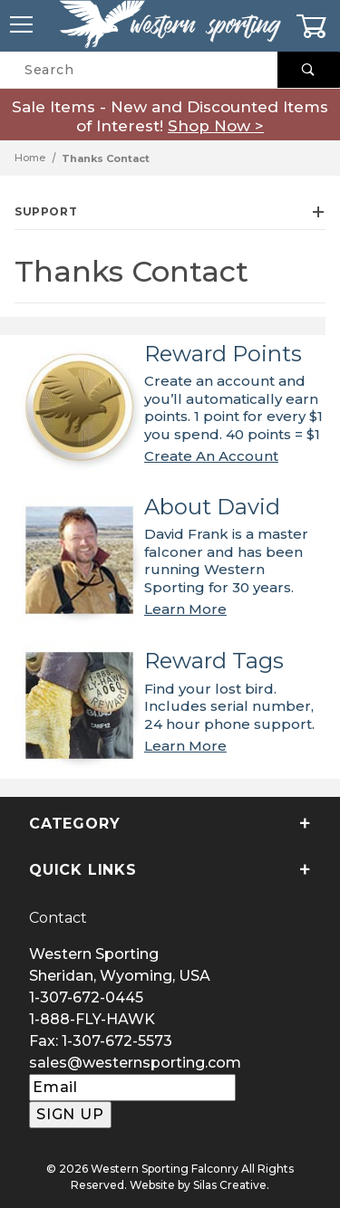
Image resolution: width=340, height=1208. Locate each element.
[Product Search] (138, 70)
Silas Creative (230, 1185)
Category (170, 823)
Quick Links (170, 869)
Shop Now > (216, 126)
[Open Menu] (22, 26)
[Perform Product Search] (308, 70)
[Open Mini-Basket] (318, 26)
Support (170, 211)
